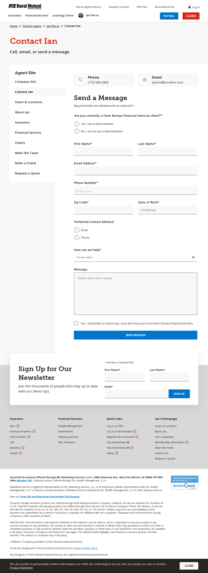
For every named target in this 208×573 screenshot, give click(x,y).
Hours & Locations (28, 102)
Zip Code (81, 202)
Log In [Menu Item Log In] (194, 6)
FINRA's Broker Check (85, 548)
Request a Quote (27, 173)
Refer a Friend (25, 163)
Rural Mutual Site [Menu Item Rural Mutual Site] (164, 6)
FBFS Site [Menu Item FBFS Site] (142, 6)
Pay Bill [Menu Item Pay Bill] (169, 16)
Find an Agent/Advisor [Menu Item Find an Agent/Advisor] (88, 6)
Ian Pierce (53, 26)
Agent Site (25, 72)
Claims (20, 143)
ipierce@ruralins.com (167, 82)
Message (80, 269)
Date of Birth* (148, 202)
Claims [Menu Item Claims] (191, 16)
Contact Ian (72, 26)
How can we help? (87, 250)
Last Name (147, 144)
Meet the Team (26, 153)
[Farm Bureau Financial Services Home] (30, 7)
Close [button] (189, 566)
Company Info (25, 82)
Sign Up (179, 394)
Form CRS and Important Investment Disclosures (49, 496)
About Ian (22, 112)
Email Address (85, 163)
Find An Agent (32, 26)
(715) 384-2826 (98, 82)
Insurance (22, 122)
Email (109, 387)
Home (14, 26)
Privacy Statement (21, 568)
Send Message (136, 335)
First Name (83, 144)
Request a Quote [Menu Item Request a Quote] (119, 6)
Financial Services (28, 132)
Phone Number (86, 183)
